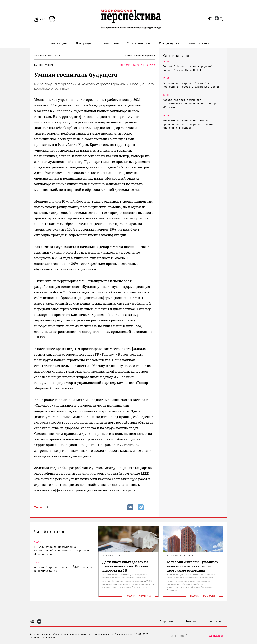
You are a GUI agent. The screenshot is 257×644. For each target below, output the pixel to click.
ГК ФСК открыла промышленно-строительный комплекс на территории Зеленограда (62, 550)
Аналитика (145, 595)
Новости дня (57, 43)
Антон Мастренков (144, 55)
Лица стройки (198, 43)
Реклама (191, 621)
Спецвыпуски (169, 43)
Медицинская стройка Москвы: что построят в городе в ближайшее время (191, 84)
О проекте (166, 621)
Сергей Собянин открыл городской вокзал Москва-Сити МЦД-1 (187, 68)
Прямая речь (109, 43)
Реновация (209, 595)
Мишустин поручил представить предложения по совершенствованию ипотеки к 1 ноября (188, 123)
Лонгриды (83, 43)
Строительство (139, 43)
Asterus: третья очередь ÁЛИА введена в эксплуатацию (63, 568)
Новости (130, 595)
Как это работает (44, 64)
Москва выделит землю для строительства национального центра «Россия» (190, 103)
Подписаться (215, 635)
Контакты (214, 621)
